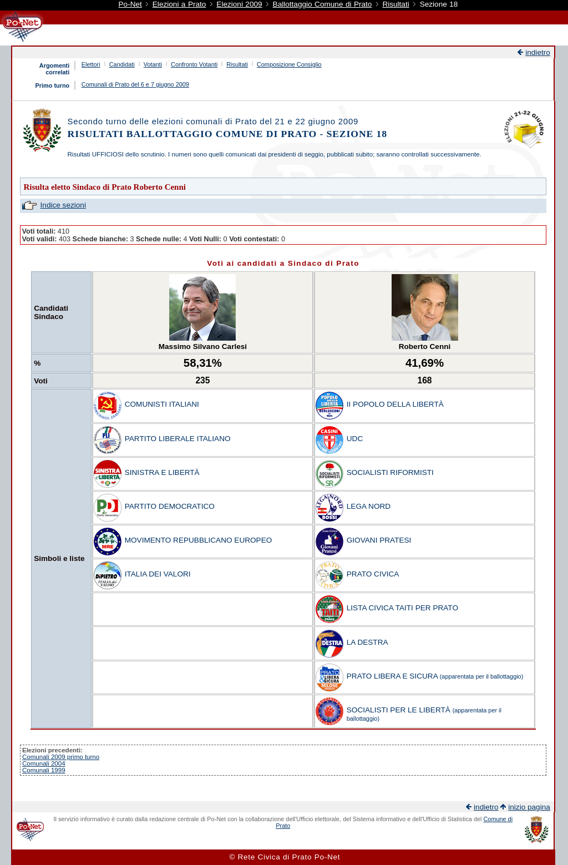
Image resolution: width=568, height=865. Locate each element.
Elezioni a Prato (179, 4)
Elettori (91, 64)
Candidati (122, 64)
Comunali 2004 (43, 763)
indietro (537, 52)
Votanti (153, 64)
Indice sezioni (63, 205)
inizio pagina (529, 807)
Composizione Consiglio (289, 64)
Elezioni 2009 (239, 4)
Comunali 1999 (43, 770)
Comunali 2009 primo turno (60, 756)
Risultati (395, 4)
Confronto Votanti (194, 64)
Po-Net (130, 4)
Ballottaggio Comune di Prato (322, 4)
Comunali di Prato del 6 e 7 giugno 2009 (135, 84)
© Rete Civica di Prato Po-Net (284, 857)
